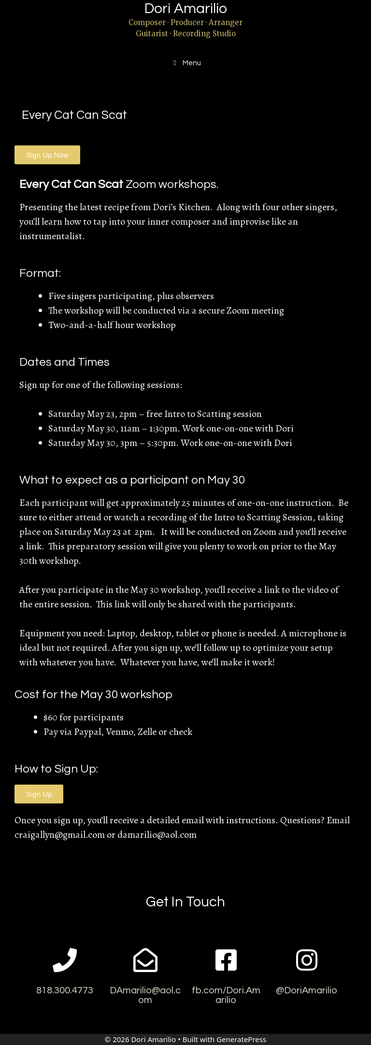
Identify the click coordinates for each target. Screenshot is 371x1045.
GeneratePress (241, 1039)
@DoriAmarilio (306, 990)
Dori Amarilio (185, 8)
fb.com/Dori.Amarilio (226, 995)
